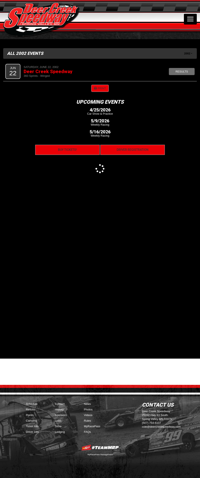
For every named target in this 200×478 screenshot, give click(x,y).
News (87, 404)
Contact (60, 404)
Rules (87, 420)
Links (58, 420)
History (59, 409)
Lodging (60, 431)
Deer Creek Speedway (48, 71)
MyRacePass (92, 426)
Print (100, 88)
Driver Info (32, 431)
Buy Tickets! (67, 149)
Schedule (32, 404)
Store (58, 426)
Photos (88, 409)
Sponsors (61, 415)
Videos (88, 415)
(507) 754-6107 (151, 422)
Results (182, 71)
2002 (187, 53)
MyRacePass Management (100, 454)
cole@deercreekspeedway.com (161, 426)
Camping (31, 420)
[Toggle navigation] (190, 19)
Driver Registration (132, 149)
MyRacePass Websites (100, 447)
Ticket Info (32, 426)
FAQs (87, 431)
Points (30, 415)
